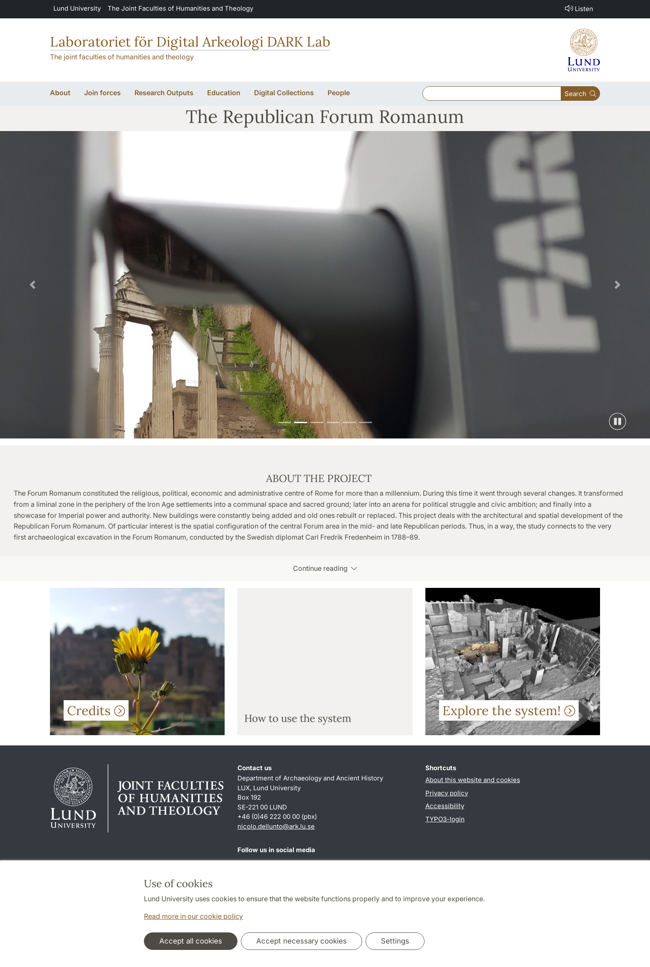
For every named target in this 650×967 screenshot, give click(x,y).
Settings (395, 941)
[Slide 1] (284, 422)
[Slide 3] (316, 422)
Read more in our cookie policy (193, 916)
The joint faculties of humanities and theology (122, 57)
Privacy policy (446, 793)
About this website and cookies (472, 780)
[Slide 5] (349, 422)
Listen (578, 8)
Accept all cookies (190, 941)
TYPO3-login (445, 819)
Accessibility (444, 806)
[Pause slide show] (617, 421)
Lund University (77, 8)
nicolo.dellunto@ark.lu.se (276, 826)
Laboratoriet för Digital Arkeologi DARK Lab (190, 41)
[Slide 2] (300, 422)
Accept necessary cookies (301, 941)
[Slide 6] (365, 422)
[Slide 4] (333, 422)
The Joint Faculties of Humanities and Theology (180, 8)
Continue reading (325, 568)
